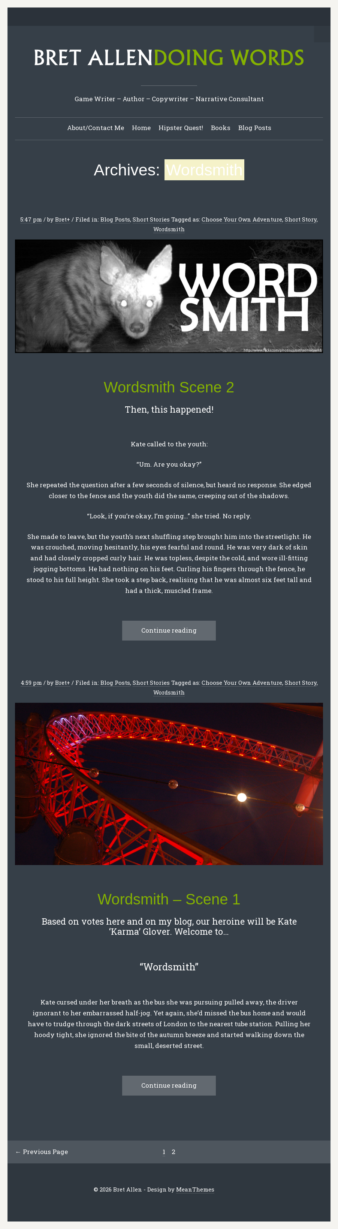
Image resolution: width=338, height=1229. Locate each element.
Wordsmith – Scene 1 (169, 899)
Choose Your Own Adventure (242, 219)
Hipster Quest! (181, 127)
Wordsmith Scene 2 (169, 387)
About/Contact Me (95, 127)
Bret (61, 219)
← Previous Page (41, 1151)
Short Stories (151, 219)
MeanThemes (195, 1189)
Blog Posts (254, 127)
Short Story (301, 219)
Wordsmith (169, 229)
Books (220, 127)
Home (141, 127)
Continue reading (169, 630)
